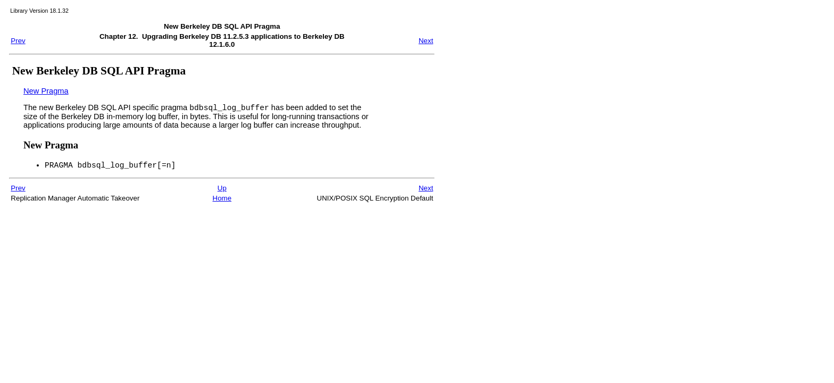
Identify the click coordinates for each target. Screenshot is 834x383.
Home (222, 201)
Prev (18, 41)
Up (222, 191)
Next (426, 41)
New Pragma (46, 91)
